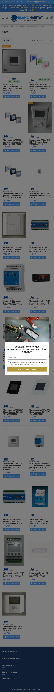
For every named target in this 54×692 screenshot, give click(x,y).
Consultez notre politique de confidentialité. (21, 364)
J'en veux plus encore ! (24, 369)
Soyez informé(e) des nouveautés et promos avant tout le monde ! (24, 349)
